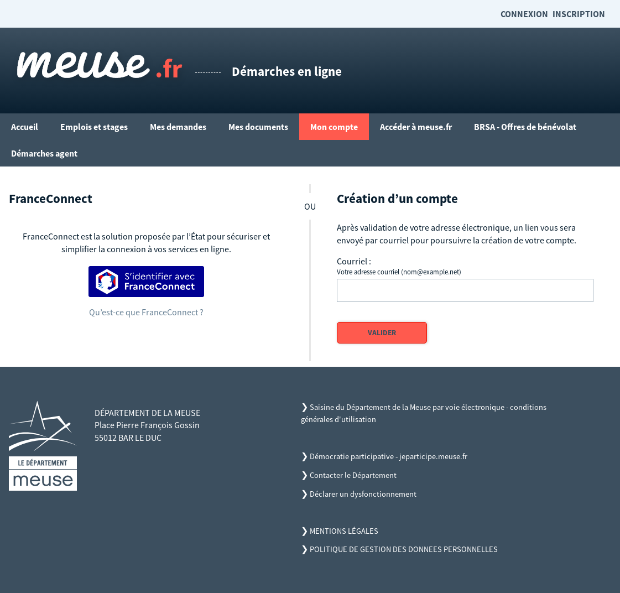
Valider (382, 332)
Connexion (524, 13)
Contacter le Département (353, 475)
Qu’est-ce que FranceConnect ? (146, 312)
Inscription (579, 13)
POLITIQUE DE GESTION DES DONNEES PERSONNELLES (404, 549)
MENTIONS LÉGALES (344, 531)
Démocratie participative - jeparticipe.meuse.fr (388, 456)
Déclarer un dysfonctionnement (363, 494)
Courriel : (354, 261)
